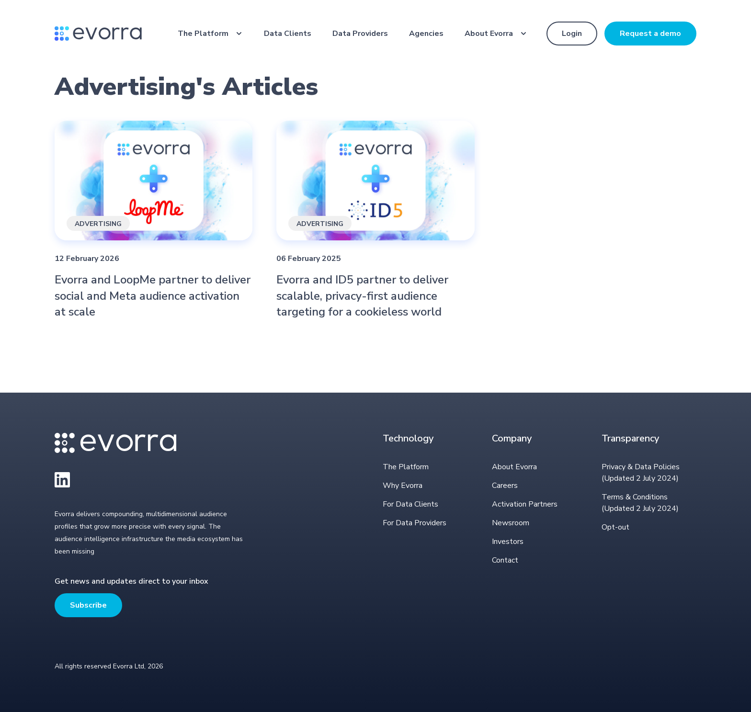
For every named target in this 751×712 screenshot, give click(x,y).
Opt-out (615, 527)
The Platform (203, 33)
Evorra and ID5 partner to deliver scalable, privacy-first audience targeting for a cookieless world (362, 295)
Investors (507, 541)
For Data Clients (410, 504)
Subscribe (88, 605)
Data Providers (360, 33)
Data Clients (287, 33)
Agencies (426, 33)
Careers (505, 485)
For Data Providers (414, 523)
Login (572, 33)
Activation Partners (525, 504)
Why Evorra (402, 485)
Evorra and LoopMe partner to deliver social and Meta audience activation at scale (152, 295)
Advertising (98, 223)
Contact (505, 560)
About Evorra (489, 33)
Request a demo (650, 33)
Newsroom (510, 523)
